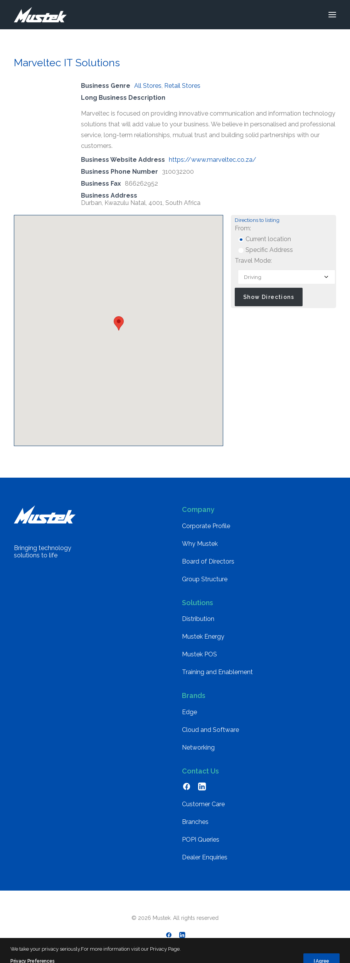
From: (243, 228)
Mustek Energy (203, 636)
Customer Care (203, 804)
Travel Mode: (253, 260)
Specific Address (265, 249)
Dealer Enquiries (204, 857)
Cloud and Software (210, 729)
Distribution (198, 618)
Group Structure (204, 579)
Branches (195, 821)
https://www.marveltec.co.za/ (212, 159)
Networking (198, 747)
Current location (264, 239)
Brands (193, 695)
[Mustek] (40, 14)
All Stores (148, 85)
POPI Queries (200, 839)
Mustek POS (199, 654)
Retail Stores (182, 85)
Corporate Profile (206, 526)
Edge (189, 712)
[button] (332, 14)
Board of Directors (208, 561)
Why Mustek (200, 543)
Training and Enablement (217, 672)
